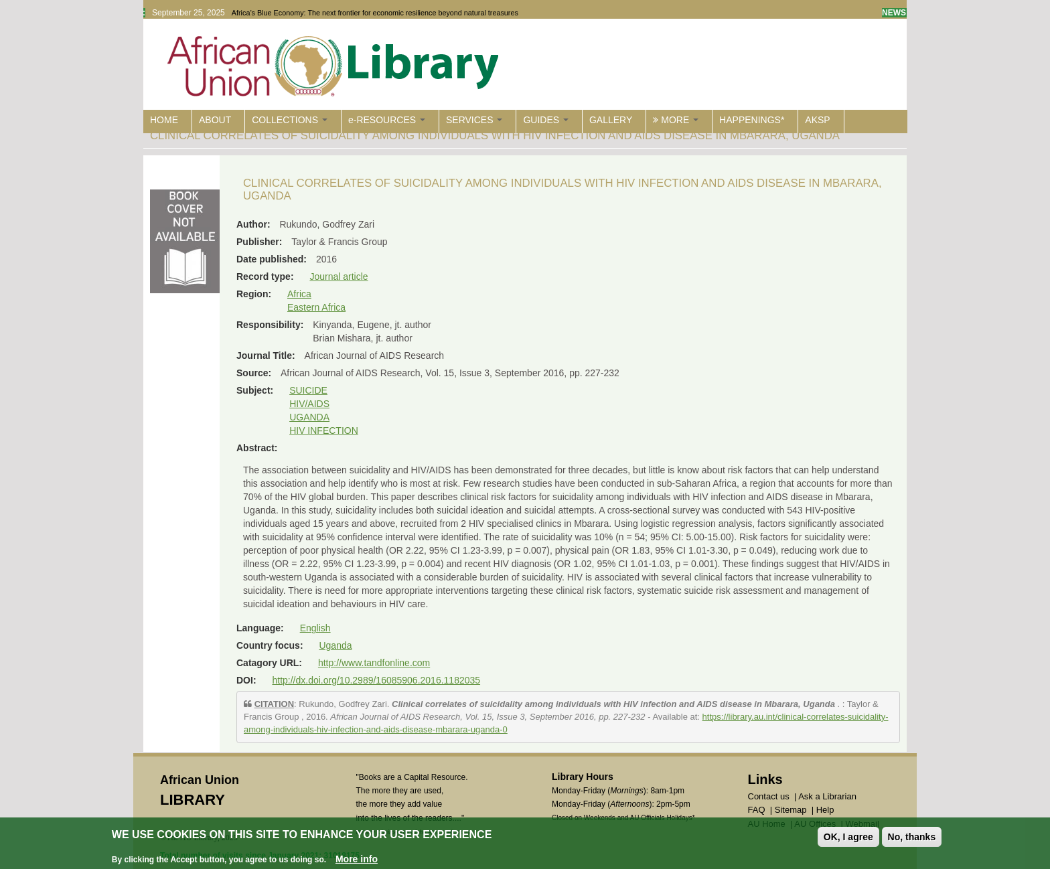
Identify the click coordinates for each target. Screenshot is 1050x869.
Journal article (338, 276)
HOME (164, 119)
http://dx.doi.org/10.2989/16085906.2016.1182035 (376, 680)
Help (825, 810)
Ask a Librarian (827, 796)
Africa (299, 294)
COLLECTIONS (289, 119)
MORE (675, 119)
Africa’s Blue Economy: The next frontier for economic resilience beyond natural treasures (375, 13)
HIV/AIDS (309, 403)
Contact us (769, 796)
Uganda (335, 645)
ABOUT (215, 119)
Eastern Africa (316, 307)
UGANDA (309, 417)
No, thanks (912, 837)
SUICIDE (308, 390)
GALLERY (610, 119)
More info (356, 859)
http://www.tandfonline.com (374, 662)
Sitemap (791, 810)
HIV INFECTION (323, 430)
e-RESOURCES (386, 119)
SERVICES (474, 119)
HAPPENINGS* (751, 119)
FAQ (756, 810)
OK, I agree (848, 837)
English (315, 628)
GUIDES (546, 119)
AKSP (817, 119)
